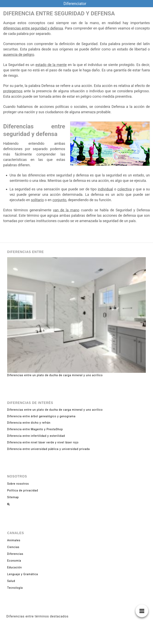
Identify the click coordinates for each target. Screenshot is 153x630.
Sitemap (13, 497)
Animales (13, 540)
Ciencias (13, 547)
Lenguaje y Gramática (22, 574)
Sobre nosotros (18, 483)
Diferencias (15, 553)
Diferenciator (75, 4)
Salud (11, 581)
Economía (14, 560)
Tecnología (15, 587)
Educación (14, 567)
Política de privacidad (22, 490)
